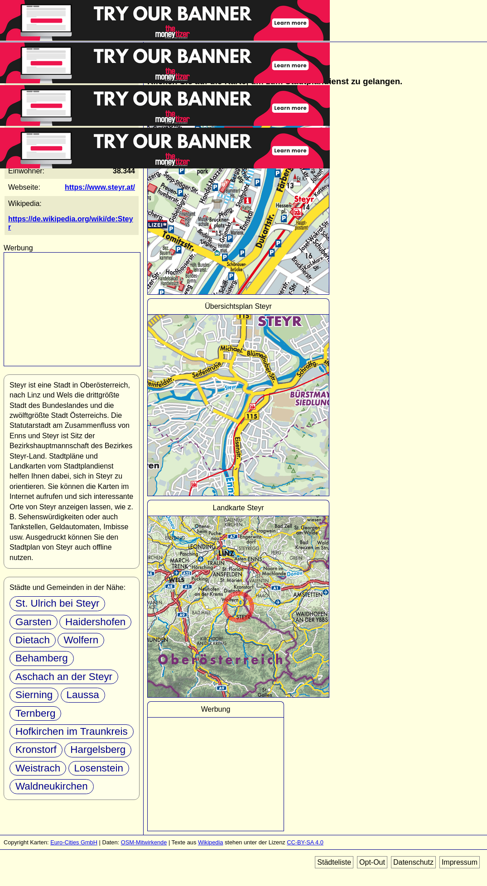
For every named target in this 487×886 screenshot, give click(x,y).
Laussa (83, 694)
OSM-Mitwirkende (144, 842)
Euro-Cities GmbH (73, 842)
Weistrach (37, 768)
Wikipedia (210, 842)
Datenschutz (413, 862)
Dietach (32, 640)
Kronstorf (36, 749)
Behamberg (41, 658)
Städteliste (334, 862)
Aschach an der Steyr (63, 676)
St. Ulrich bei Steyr (57, 603)
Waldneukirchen (51, 786)
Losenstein (98, 768)
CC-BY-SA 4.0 (305, 842)
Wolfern (80, 640)
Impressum (459, 862)
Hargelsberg (97, 749)
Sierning (34, 694)
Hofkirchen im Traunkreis (71, 731)
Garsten (33, 621)
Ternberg (35, 713)
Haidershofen (95, 621)
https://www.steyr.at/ (100, 187)
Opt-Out (372, 862)
